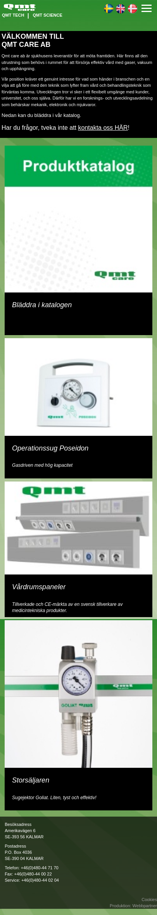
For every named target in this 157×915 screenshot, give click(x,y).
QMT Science (47, 15)
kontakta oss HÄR (103, 127)
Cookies (149, 899)
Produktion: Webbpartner (133, 905)
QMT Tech (13, 15)
